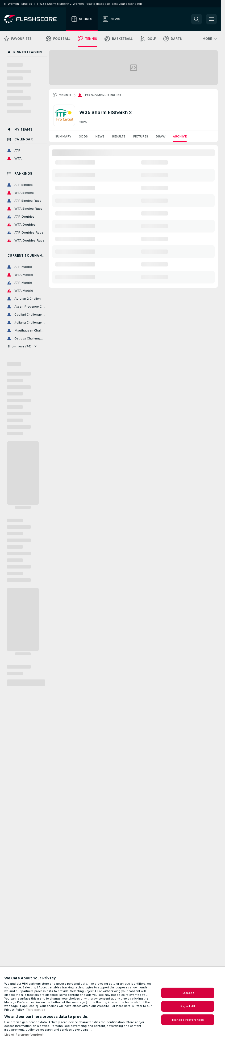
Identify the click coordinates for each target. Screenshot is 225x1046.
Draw (160, 136)
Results (119, 136)
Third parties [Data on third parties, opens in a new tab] (35, 1009)
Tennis (65, 95)
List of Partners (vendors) (24, 1034)
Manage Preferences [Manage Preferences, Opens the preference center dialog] (188, 1020)
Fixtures (140, 136)
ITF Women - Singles (103, 95)
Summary (63, 136)
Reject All (187, 1006)
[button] (196, 19)
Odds (83, 136)
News (100, 136)
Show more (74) (21, 346)
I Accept (187, 993)
